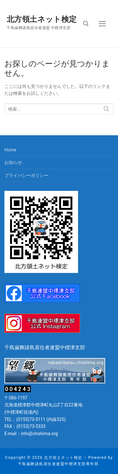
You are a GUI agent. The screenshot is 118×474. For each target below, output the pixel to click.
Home (10, 149)
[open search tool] (86, 24)
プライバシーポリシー (26, 175)
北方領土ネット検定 (42, 19)
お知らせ (13, 162)
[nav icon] (102, 23)
